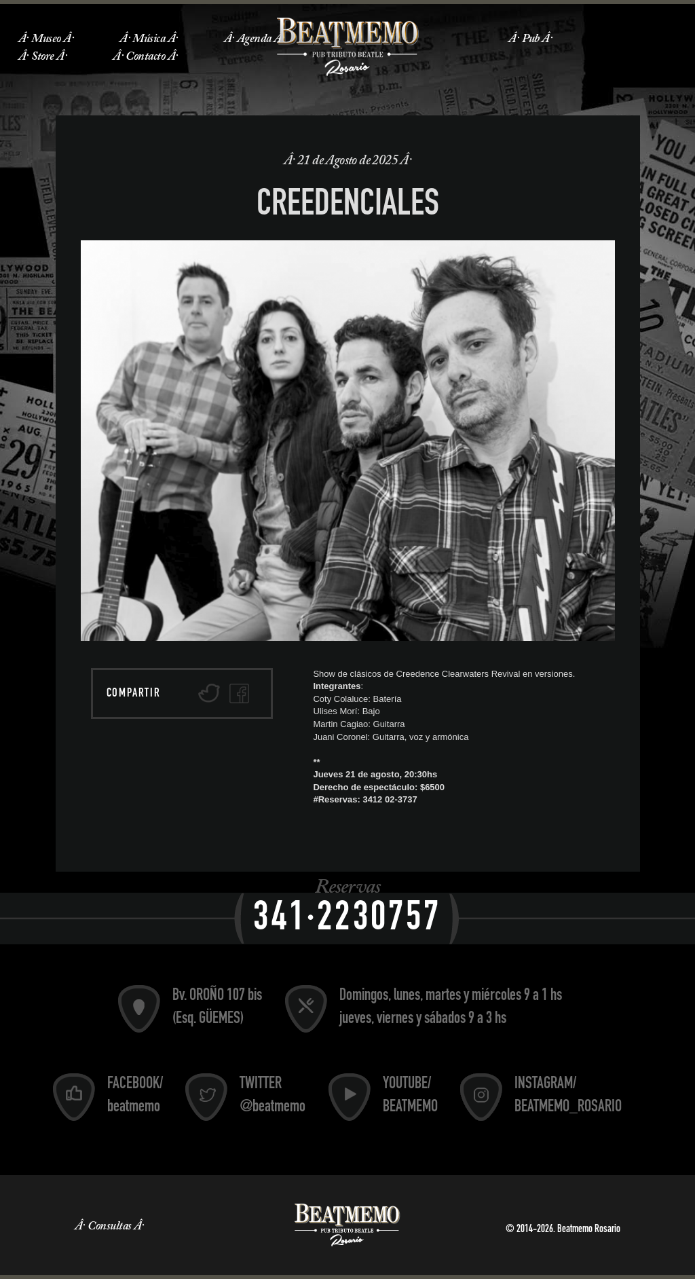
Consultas (109, 1227)
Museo (45, 39)
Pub (531, 39)
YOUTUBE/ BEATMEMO (410, 1096)
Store (42, 57)
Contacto (145, 57)
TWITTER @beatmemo (272, 1096)
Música (148, 39)
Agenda (254, 39)
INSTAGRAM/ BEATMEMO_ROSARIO (568, 1096)
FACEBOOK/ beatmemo (135, 1096)
